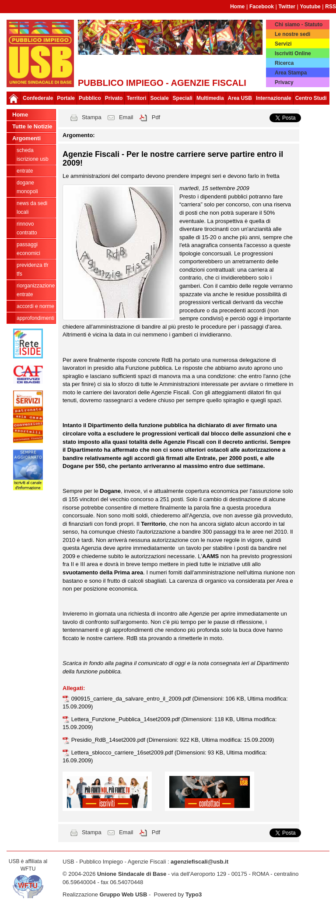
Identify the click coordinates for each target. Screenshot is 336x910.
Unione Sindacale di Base (131, 874)
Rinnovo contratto (27, 228)
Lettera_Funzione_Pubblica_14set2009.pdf (126, 719)
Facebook (261, 7)
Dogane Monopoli (27, 187)
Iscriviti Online (293, 53)
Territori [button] (136, 98)
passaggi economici (28, 248)
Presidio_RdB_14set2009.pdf (109, 739)
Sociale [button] (159, 98)
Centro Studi (311, 98)
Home (237, 7)
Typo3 (194, 894)
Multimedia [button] (210, 98)
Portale (66, 98)
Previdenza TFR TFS (33, 269)
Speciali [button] (182, 98)
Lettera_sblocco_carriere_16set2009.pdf (123, 752)
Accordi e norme (35, 306)
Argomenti (26, 138)
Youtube (310, 7)
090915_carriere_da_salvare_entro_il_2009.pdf (131, 698)
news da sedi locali (32, 207)
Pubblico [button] (90, 98)
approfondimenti (35, 318)
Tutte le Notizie (32, 126)
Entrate (25, 171)
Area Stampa (291, 73)
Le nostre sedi (292, 34)
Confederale (38, 98)
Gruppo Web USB (123, 894)
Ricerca (284, 63)
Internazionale (273, 98)
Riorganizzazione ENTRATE (36, 290)
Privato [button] (114, 98)
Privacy (284, 82)
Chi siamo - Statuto (298, 24)
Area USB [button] (240, 98)
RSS (330, 7)
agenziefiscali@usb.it (199, 861)
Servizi (283, 44)
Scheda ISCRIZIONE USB (33, 154)
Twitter (287, 7)
